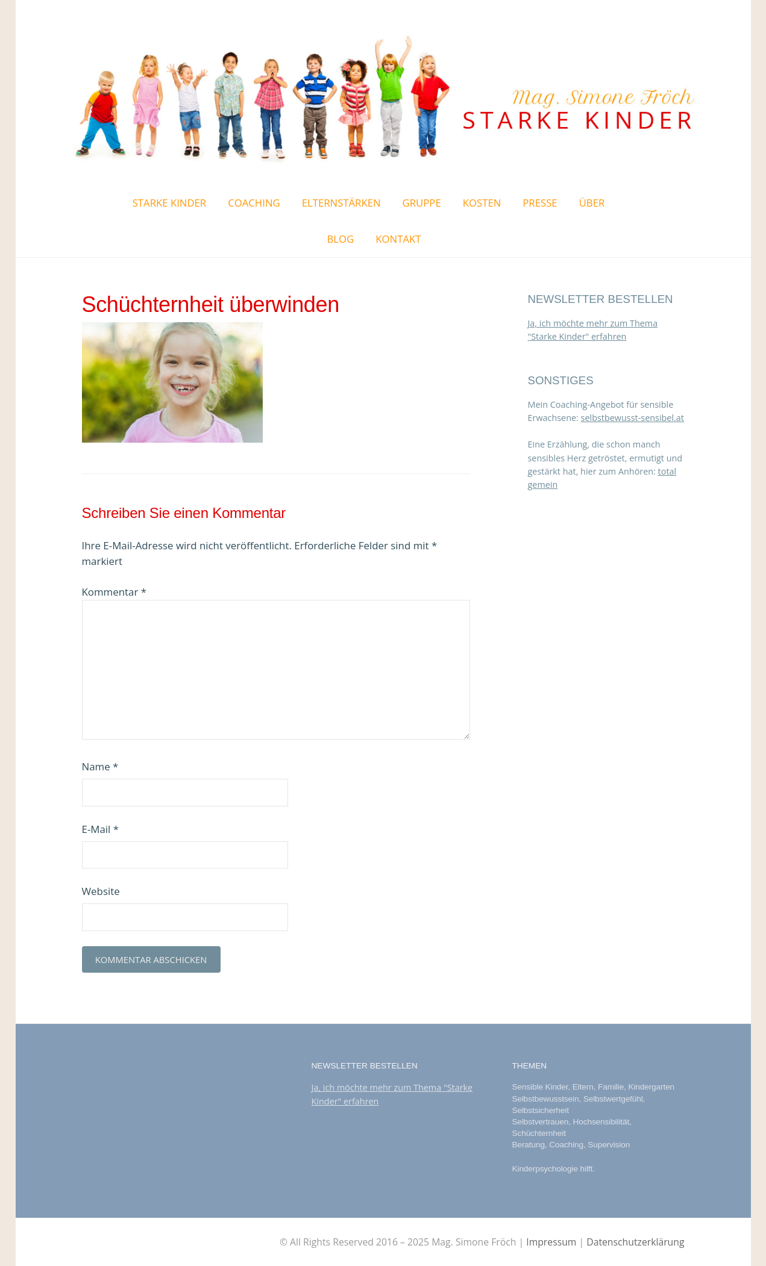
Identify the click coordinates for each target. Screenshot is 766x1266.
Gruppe (422, 203)
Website (101, 891)
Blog (340, 239)
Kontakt (398, 239)
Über (592, 203)
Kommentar (114, 592)
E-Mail (100, 829)
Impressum (551, 1242)
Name (100, 766)
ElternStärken (341, 203)
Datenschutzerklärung (635, 1242)
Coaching (254, 203)
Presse (540, 203)
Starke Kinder (170, 203)
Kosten (482, 203)
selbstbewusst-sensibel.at (632, 417)
